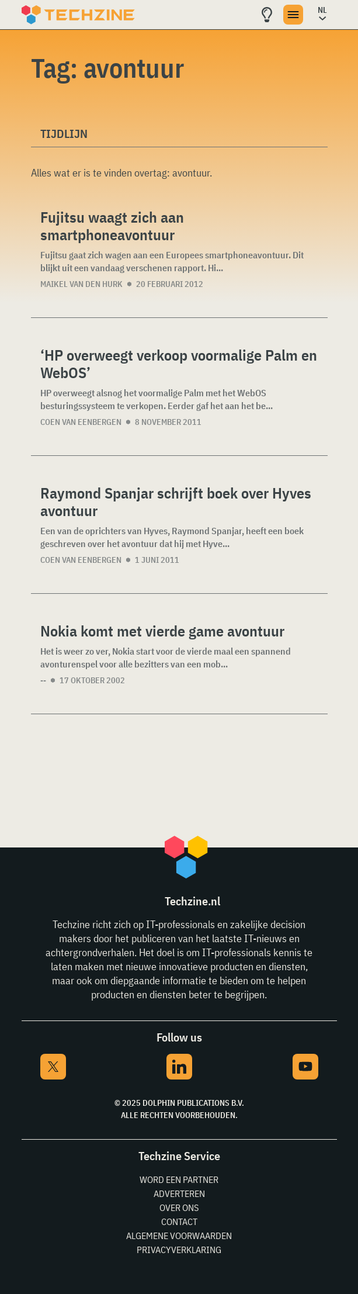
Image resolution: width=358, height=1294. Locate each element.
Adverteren (179, 1193)
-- (43, 680)
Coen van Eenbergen (80, 422)
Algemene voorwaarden (179, 1235)
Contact (179, 1221)
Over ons (179, 1207)
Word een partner (179, 1179)
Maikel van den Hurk (81, 284)
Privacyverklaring (179, 1249)
